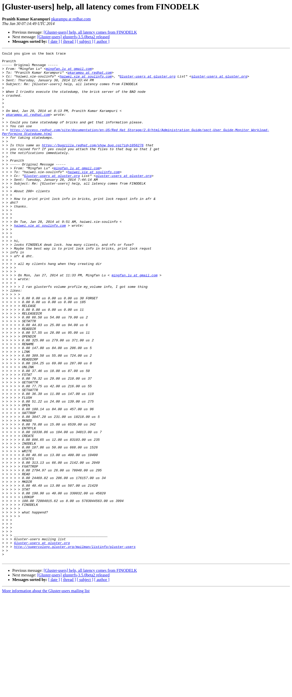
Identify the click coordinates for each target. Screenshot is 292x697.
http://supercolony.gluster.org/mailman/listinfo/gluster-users (75, 646)
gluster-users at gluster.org (219, 81)
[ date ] (54, 41)
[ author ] (102, 41)
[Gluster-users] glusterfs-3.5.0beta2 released (73, 37)
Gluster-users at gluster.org (147, 81)
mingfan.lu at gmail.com (69, 72)
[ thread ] (68, 41)
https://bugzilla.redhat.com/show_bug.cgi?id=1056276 (93, 164)
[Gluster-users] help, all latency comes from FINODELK (90, 32)
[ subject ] (85, 41)
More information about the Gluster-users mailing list (46, 692)
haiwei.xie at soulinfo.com (86, 81)
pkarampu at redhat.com (71, 19)
